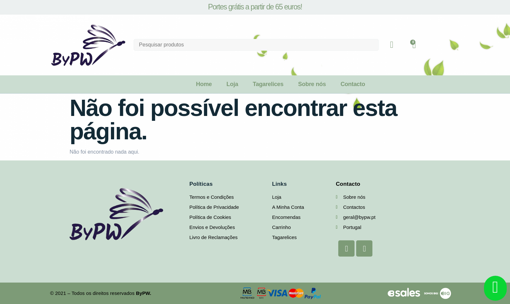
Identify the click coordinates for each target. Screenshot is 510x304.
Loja (232, 84)
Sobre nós (312, 84)
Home (204, 84)
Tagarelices (268, 84)
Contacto (353, 84)
